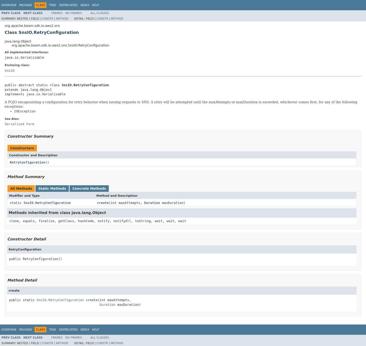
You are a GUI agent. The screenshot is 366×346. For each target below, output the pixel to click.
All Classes (100, 13)
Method (62, 18)
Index (85, 5)
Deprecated (68, 5)
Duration (152, 203)
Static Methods (52, 188)
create (103, 203)
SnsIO (9, 70)
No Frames (73, 13)
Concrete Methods (89, 188)
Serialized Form (19, 124)
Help (95, 5)
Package (25, 5)
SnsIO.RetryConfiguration (47, 203)
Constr (47, 18)
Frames (57, 13)
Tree (52, 5)
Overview (8, 5)
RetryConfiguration (27, 162)
